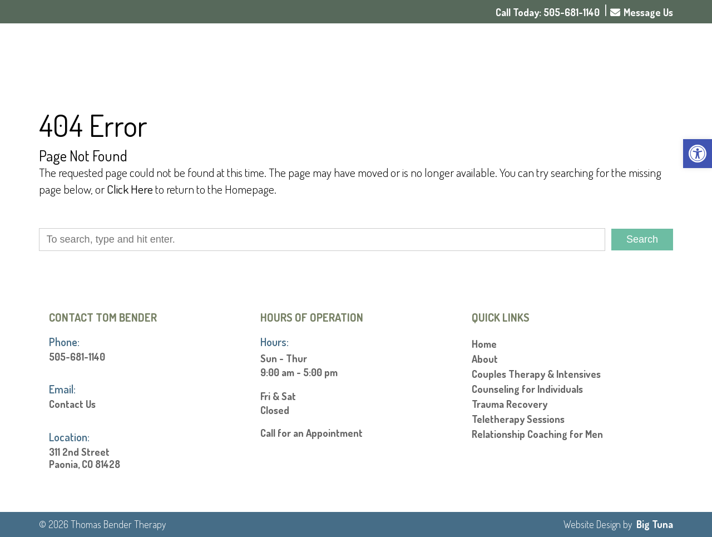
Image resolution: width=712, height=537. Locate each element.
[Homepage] (134, 77)
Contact (644, 54)
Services (538, 54)
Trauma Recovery (509, 404)
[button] (697, 153)
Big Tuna (654, 524)
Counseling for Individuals (527, 389)
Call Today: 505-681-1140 (548, 12)
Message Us (641, 12)
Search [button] (642, 239)
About (481, 54)
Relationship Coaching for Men (537, 434)
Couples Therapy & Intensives (536, 374)
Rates (594, 54)
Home (439, 54)
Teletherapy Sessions (518, 419)
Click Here (130, 188)
